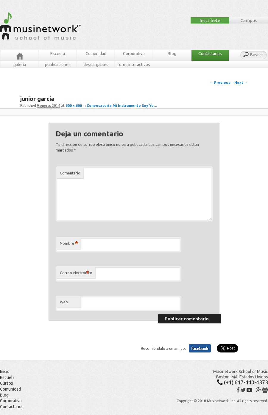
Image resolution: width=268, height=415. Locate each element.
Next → (241, 83)
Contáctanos (210, 53)
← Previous (220, 83)
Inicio (5, 371)
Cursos (6, 383)
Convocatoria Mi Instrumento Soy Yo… (122, 105)
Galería (19, 64)
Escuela (57, 53)
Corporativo (134, 53)
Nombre (69, 243)
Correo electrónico (76, 273)
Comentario (70, 173)
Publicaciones (58, 64)
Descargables (95, 64)
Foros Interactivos (134, 64)
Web (64, 302)
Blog (172, 53)
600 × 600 (74, 105)
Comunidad (95, 53)
